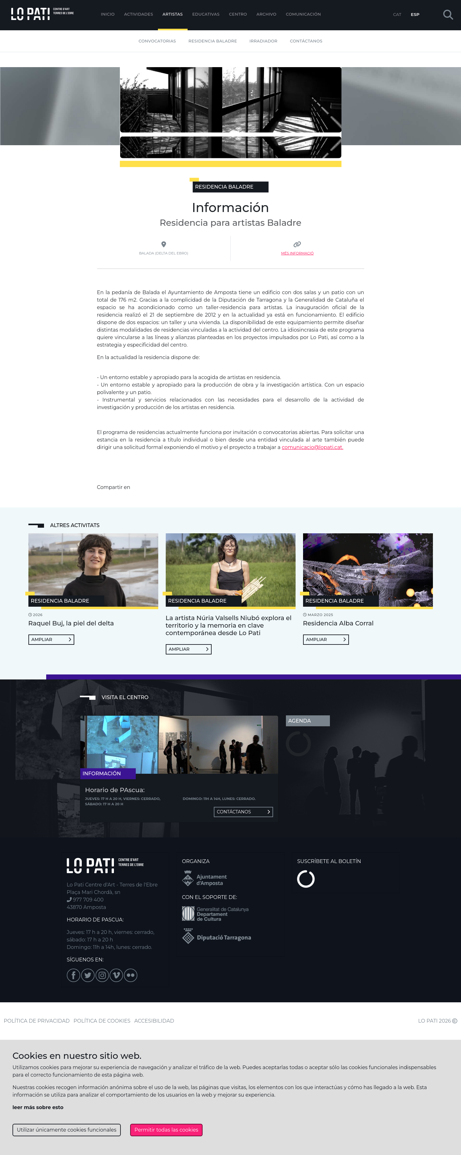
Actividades (138, 14)
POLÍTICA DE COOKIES (102, 1021)
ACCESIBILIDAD (154, 1021)
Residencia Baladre (213, 41)
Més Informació (297, 253)
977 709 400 (85, 900)
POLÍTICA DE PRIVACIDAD (37, 1021)
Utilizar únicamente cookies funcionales (66, 1130)
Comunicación (303, 14)
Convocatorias (157, 41)
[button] (448, 15)
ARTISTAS (173, 14)
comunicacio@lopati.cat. (312, 447)
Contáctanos (306, 41)
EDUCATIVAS (206, 14)
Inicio (108, 14)
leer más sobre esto (37, 1107)
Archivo (267, 14)
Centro (238, 14)
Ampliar (51, 639)
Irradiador (263, 41)
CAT (397, 14)
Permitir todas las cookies (166, 1130)
